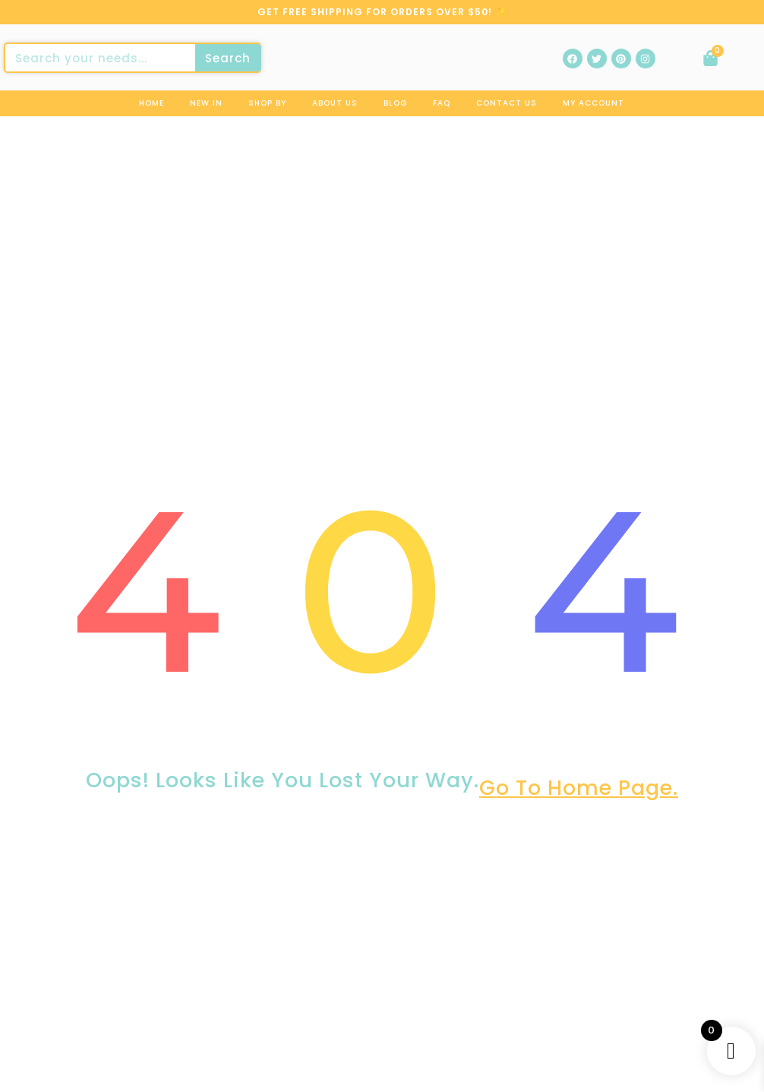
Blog (395, 103)
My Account (593, 103)
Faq (441, 103)
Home (151, 103)
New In (206, 103)
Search (228, 58)
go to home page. (578, 794)
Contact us (506, 103)
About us (335, 103)
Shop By (267, 103)
